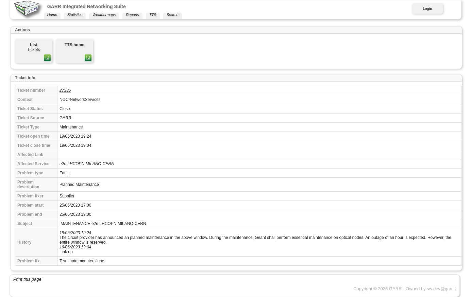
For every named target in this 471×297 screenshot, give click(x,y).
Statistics (74, 15)
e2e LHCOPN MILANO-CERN (87, 163)
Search (173, 15)
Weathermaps (104, 15)
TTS (152, 15)
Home (52, 15)
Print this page (27, 279)
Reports (132, 15)
